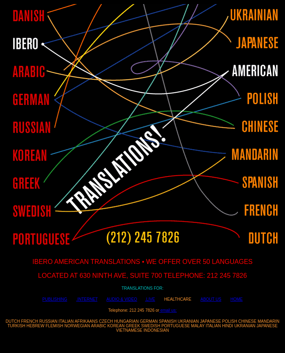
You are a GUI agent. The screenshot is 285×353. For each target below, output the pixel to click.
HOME (236, 299)
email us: (168, 310)
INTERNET (87, 299)
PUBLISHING (55, 299)
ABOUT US (210, 299)
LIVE (150, 299)
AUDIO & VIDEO (121, 299)
